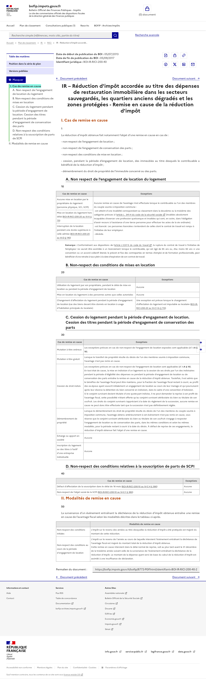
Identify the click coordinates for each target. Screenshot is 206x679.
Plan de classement (27, 42)
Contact (10, 598)
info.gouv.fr (111, 651)
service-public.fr (135, 651)
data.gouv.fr (185, 651)
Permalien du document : (71, 569)
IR (42, 42)
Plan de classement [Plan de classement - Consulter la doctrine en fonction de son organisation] (30, 25)
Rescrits (84, 25)
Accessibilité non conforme (19, 667)
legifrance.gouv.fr (161, 651)
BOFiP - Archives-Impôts (107, 25)
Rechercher (115, 35)
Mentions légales (45, 667)
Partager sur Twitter (175, 64)
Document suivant (184, 78)
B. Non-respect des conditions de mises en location (33, 100)
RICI (49, 42)
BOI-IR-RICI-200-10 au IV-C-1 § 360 (115, 492)
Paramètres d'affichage (116, 667)
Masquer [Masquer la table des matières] (18, 80)
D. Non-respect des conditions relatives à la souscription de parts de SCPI (34, 134)
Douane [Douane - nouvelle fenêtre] (108, 608)
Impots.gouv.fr (111, 624)
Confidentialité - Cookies (85, 667)
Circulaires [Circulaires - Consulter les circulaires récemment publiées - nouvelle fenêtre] (110, 603)
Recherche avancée (147, 35)
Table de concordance (66, 598)
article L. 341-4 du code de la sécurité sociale (139, 214)
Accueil (10, 25)
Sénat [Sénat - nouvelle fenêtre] (107, 629)
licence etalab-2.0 (72, 674)
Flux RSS (59, 593)
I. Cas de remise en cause (25, 86)
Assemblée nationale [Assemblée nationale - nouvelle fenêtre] (114, 593)
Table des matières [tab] (19, 56)
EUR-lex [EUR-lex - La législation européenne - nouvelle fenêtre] (108, 613)
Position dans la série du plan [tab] (25, 64)
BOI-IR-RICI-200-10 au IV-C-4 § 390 (139, 486)
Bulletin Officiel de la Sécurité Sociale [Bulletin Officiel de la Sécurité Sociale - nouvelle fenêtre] (122, 598)
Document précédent (73, 78)
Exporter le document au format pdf (166, 55)
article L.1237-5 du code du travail (131, 245)
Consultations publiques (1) (60, 25)
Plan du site (62, 667)
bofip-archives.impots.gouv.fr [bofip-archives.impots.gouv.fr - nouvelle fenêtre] (69, 608)
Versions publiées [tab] (18, 71)
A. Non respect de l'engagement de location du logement (32, 92)
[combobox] (60, 35)
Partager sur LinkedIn (184, 64)
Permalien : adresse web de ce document (184, 55)
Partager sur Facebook (166, 64)
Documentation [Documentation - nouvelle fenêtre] (63, 603)
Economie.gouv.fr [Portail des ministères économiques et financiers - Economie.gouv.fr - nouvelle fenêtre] (113, 618)
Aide (8, 593)
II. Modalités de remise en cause (28, 143)
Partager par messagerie (193, 64)
